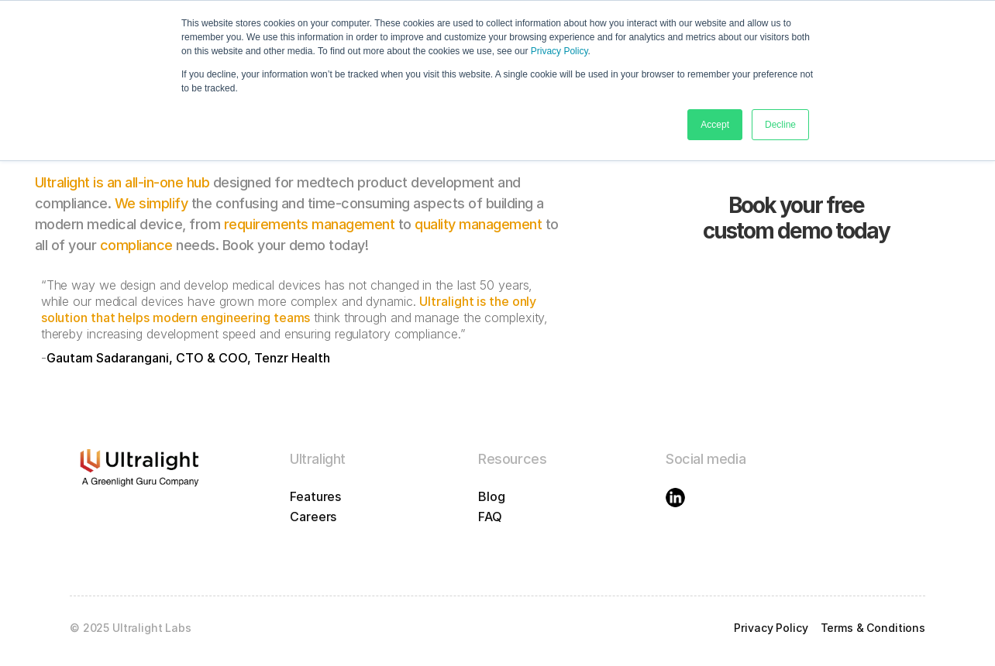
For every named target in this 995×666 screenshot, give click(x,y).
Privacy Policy (559, 51)
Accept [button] (715, 124)
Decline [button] (780, 124)
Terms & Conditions (873, 627)
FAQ (490, 516)
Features (315, 496)
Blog (491, 496)
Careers (313, 516)
